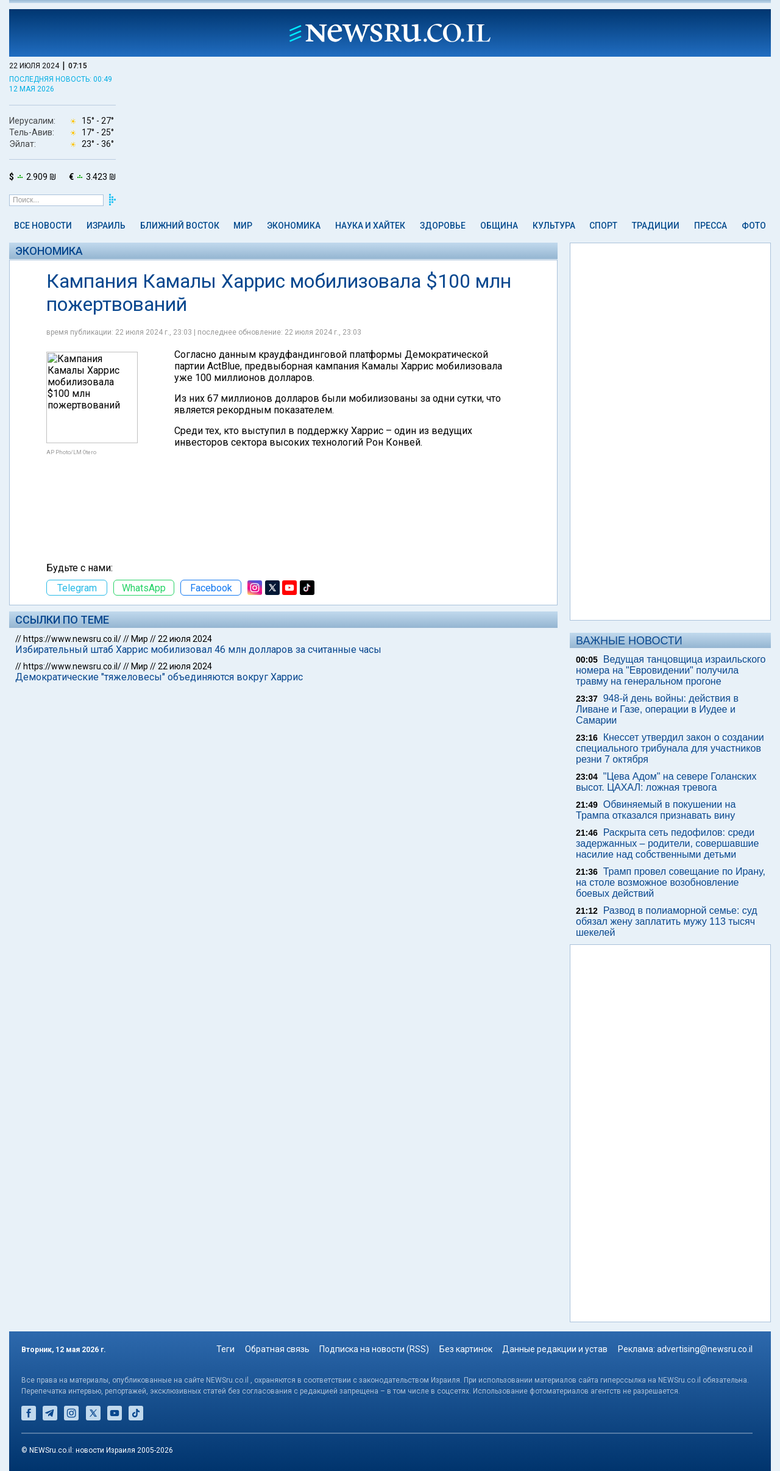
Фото (754, 225)
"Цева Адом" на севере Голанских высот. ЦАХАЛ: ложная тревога (666, 781)
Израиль (106, 225)
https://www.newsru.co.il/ (72, 639)
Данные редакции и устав (555, 1349)
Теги (225, 1349)
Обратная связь (277, 1349)
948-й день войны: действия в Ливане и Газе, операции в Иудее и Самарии (657, 709)
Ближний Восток (179, 225)
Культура (554, 225)
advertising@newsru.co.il (705, 1349)
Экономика (294, 225)
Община (499, 225)
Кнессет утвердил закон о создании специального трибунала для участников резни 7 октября (670, 748)
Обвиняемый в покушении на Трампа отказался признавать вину (656, 810)
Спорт (603, 225)
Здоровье (443, 225)
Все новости (43, 225)
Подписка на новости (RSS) (374, 1349)
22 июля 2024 (185, 639)
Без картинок (465, 1349)
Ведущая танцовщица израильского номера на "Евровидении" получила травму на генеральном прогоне (670, 670)
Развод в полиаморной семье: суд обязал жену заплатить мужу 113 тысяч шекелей (666, 921)
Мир (242, 225)
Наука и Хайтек (370, 225)
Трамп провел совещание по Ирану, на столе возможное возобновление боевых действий (670, 882)
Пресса (710, 225)
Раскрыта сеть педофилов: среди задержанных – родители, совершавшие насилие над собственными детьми (667, 843)
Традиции (655, 225)
